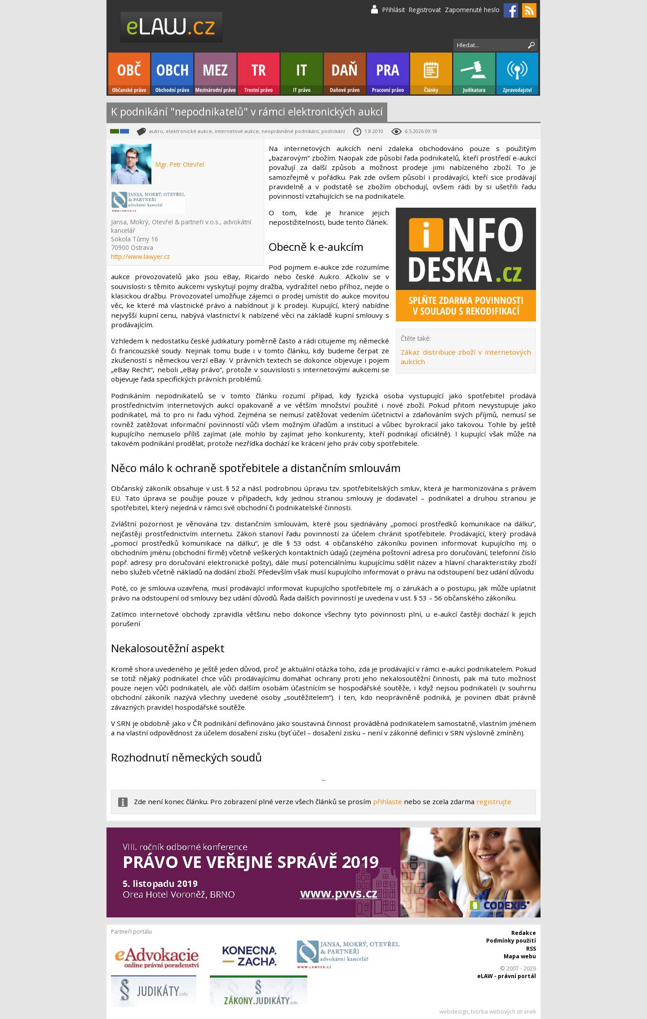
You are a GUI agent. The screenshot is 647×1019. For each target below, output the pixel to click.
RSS (531, 948)
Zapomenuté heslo (472, 9)
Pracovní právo (388, 73)
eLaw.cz (172, 26)
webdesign (453, 1011)
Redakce (523, 933)
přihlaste (387, 801)
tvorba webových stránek (503, 1011)
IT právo (302, 73)
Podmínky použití (511, 940)
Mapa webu (520, 956)
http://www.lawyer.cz (140, 256)
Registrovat (425, 9)
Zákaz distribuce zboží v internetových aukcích (466, 356)
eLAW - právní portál (506, 976)
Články (431, 73)
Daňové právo (345, 73)
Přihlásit (393, 9)
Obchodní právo (172, 73)
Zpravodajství (517, 73)
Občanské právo (129, 73)
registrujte (493, 801)
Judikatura (474, 73)
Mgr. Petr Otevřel (179, 164)
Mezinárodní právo (215, 73)
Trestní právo (258, 73)
